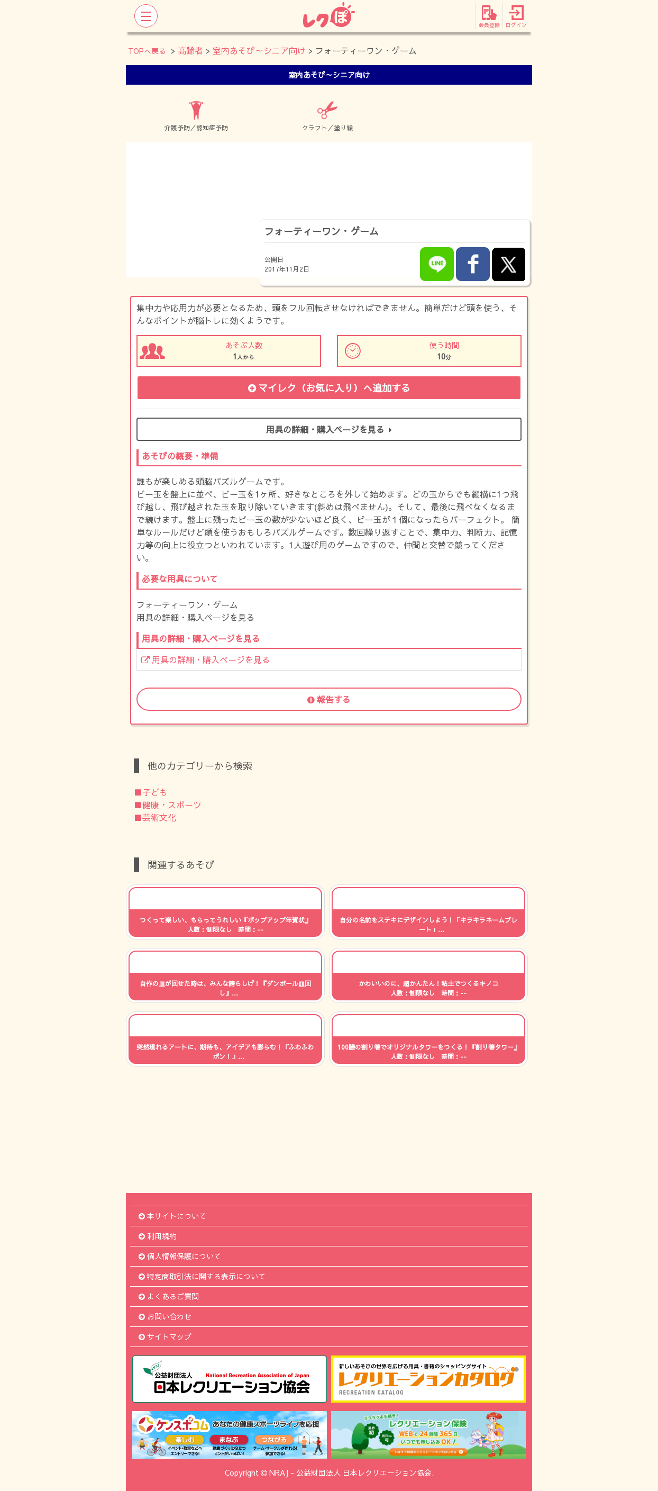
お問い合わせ (165, 1316)
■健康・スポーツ (168, 804)
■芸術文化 (155, 817)
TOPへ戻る (147, 51)
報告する (329, 699)
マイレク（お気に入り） (329, 387)
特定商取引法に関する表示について (202, 1276)
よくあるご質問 (169, 1296)
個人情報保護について (180, 1256)
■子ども (151, 792)
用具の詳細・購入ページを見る (329, 429)
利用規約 (158, 1236)
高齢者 (190, 50)
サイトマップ (165, 1336)
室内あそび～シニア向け (259, 50)
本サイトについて (172, 1215)
